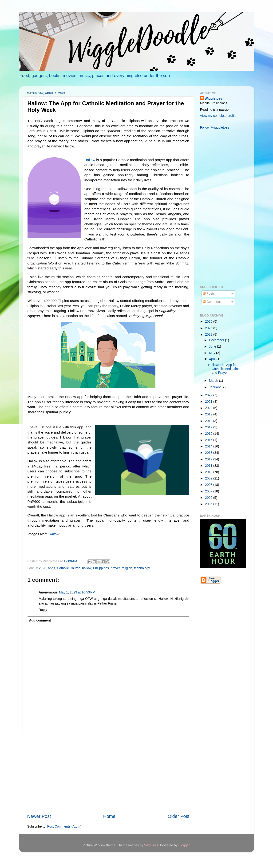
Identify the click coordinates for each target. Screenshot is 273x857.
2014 (209, 446)
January (215, 387)
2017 (209, 427)
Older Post (178, 816)
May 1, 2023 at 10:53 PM (77, 592)
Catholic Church (68, 568)
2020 (209, 408)
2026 (209, 321)
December (217, 340)
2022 (209, 395)
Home (109, 816)
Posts (209, 293)
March (214, 380)
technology (142, 568)
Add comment (40, 620)
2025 (209, 328)
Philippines (101, 568)
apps (51, 568)
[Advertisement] (108, 774)
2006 (209, 498)
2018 (209, 421)
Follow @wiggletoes (214, 127)
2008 (209, 485)
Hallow (89, 160)
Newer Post (39, 816)
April (213, 359)
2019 (209, 414)
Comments (212, 302)
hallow (86, 568)
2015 (209, 440)
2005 (209, 504)
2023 (42, 568)
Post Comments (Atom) (64, 826)
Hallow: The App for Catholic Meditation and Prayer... (224, 368)
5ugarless (151, 845)
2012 (209, 459)
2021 (209, 401)
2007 (209, 491)
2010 (209, 472)
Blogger (184, 845)
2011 (209, 465)
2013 (209, 453)
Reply (43, 610)
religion (127, 568)
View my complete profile (218, 116)
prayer (115, 568)
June (213, 346)
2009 (209, 478)
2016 (209, 433)
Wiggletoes (213, 98)
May (212, 353)
